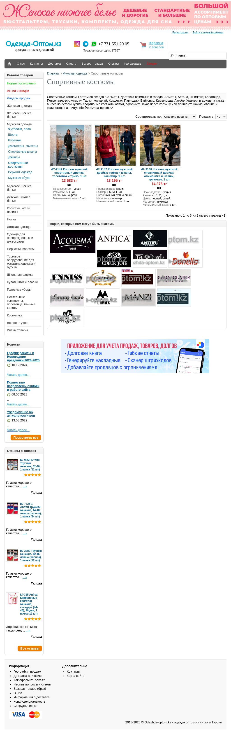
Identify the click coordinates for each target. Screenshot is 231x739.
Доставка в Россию (28, 676)
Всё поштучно (17, 323)
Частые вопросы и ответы (32, 684)
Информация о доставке (32, 697)
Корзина (156, 43)
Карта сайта (75, 676)
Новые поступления (21, 83)
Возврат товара (92, 63)
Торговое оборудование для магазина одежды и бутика (21, 262)
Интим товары (17, 330)
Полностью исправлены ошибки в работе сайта (23, 386)
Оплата (71, 63)
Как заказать (132, 63)
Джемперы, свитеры (23, 146)
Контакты (36, 63)
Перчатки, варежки (21, 249)
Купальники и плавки (22, 282)
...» (25, 486)
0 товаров (156, 47)
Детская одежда (18, 227)
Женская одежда (19, 106)
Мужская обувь (19, 178)
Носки (11, 219)
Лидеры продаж (18, 98)
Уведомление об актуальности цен (21, 413)
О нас (21, 63)
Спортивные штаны (22, 151)
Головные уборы (19, 289)
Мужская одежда (19, 124)
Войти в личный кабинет (208, 32)
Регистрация (180, 32)
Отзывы (113, 63)
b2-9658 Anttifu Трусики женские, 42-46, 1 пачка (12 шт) (30, 464)
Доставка (54, 63)
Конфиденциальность (30, 701)
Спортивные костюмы (18, 164)
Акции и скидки (18, 91)
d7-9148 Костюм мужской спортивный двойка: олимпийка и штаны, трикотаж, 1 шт (159, 174)
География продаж (27, 671)
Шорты (13, 134)
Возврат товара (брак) (30, 688)
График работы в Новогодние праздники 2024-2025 (23, 356)
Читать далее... (18, 375)
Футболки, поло (19, 129)
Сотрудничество (25, 706)
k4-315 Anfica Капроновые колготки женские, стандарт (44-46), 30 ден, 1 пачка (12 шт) (29, 604)
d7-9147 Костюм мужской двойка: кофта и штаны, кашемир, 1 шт (114, 173)
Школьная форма (20, 274)
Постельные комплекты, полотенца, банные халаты (21, 302)
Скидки (152, 63)
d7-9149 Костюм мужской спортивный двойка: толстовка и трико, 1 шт (69, 173)
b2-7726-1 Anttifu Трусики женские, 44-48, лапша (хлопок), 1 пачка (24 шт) (31, 510)
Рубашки (14, 140)
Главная (53, 73)
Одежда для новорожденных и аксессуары (20, 237)
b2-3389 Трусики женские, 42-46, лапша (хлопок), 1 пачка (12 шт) (31, 555)
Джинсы (14, 157)
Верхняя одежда (20, 172)
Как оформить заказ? (29, 680)
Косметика (14, 315)
